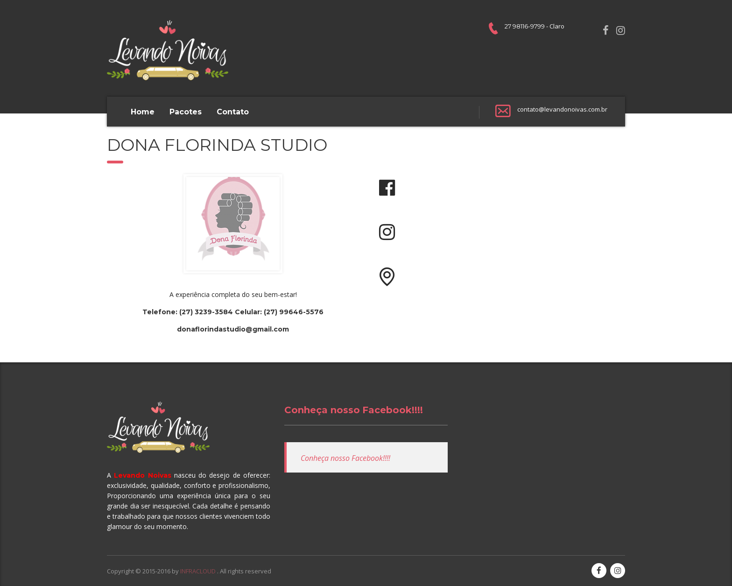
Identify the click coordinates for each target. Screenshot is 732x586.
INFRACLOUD (198, 571)
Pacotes (185, 111)
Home (143, 111)
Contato (233, 111)
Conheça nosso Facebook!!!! (353, 410)
